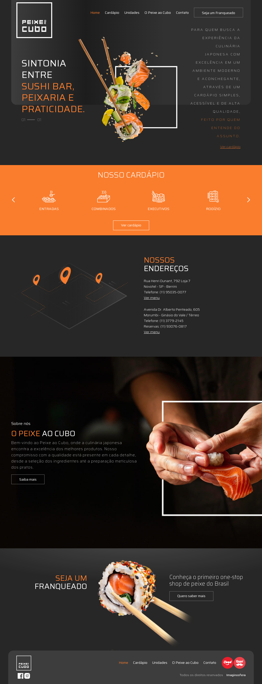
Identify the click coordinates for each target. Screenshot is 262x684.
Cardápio (112, 12)
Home (95, 12)
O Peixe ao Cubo (158, 12)
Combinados (104, 200)
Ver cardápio (230, 146)
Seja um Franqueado (218, 13)
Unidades (131, 12)
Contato (182, 12)
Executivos (158, 200)
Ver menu (152, 297)
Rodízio (213, 200)
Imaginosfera (236, 675)
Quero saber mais (191, 596)
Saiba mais (28, 479)
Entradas (49, 200)
